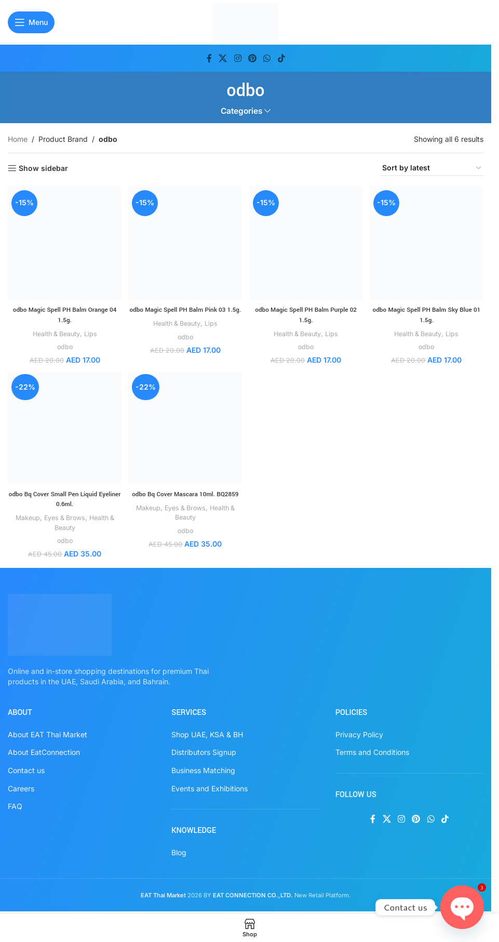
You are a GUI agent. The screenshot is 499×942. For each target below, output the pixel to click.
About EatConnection (44, 750)
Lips (91, 331)
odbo (63, 344)
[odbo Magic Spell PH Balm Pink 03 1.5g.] (184, 242)
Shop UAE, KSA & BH (207, 732)
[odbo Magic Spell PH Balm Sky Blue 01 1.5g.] (427, 242)
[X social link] (223, 58)
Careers (21, 786)
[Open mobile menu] (31, 22)
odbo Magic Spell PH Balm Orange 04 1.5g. (63, 312)
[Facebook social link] (209, 58)
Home (18, 139)
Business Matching (203, 768)
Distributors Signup (203, 750)
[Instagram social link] (238, 58)
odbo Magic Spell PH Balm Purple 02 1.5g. (306, 312)
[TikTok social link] (281, 58)
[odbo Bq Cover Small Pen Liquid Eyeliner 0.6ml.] (63, 427)
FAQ (15, 804)
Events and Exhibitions (209, 786)
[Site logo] (246, 21)
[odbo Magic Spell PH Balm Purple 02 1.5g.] (306, 242)
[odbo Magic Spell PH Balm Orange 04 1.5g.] (63, 242)
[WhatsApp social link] (267, 58)
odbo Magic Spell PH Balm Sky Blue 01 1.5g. (427, 312)
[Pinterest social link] (252, 58)
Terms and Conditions (372, 750)
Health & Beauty (54, 331)
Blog (178, 850)
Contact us (26, 768)
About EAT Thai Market (47, 732)
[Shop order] (432, 168)
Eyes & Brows (62, 516)
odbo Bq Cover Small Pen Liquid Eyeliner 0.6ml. (63, 497)
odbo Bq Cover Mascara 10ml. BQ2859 (185, 497)
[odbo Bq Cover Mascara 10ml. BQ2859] (184, 427)
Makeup (23, 516)
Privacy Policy (359, 732)
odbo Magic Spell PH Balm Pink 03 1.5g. (185, 312)
